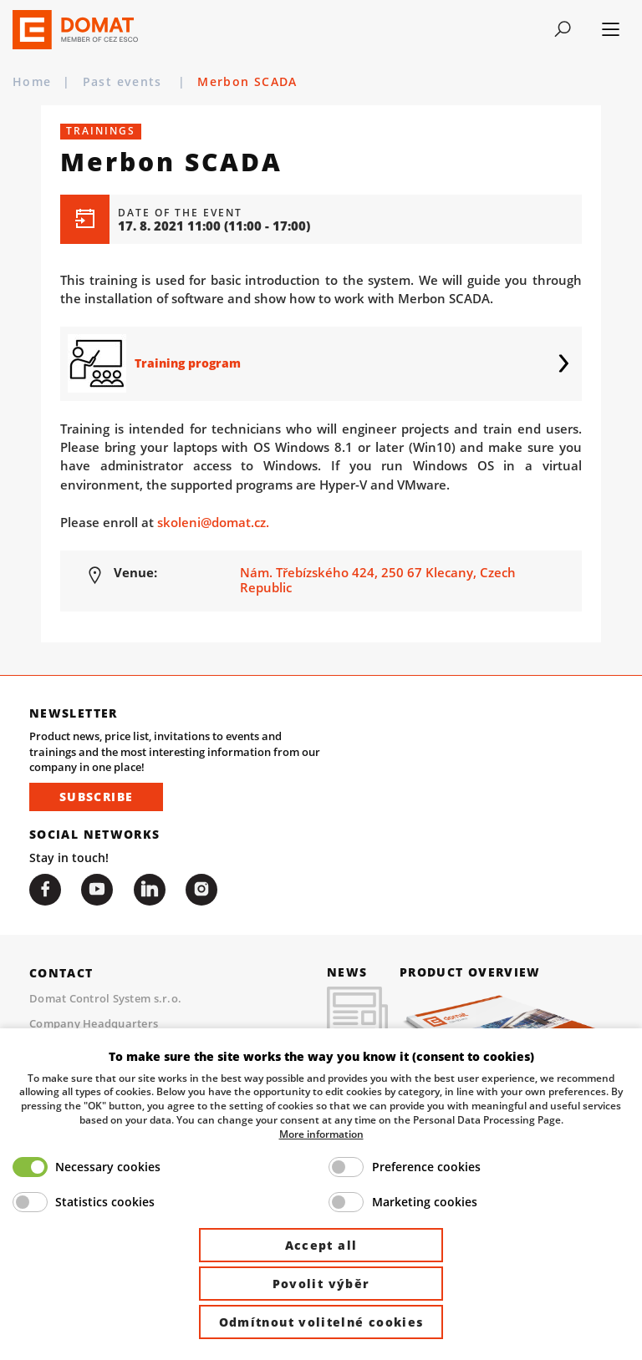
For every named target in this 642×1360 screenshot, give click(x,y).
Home (32, 81)
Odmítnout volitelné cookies (321, 1322)
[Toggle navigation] (563, 29)
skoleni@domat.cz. (213, 522)
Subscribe (96, 796)
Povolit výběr (321, 1283)
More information (321, 1133)
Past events (124, 81)
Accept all (321, 1245)
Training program (188, 363)
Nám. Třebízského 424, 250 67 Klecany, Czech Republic (378, 580)
